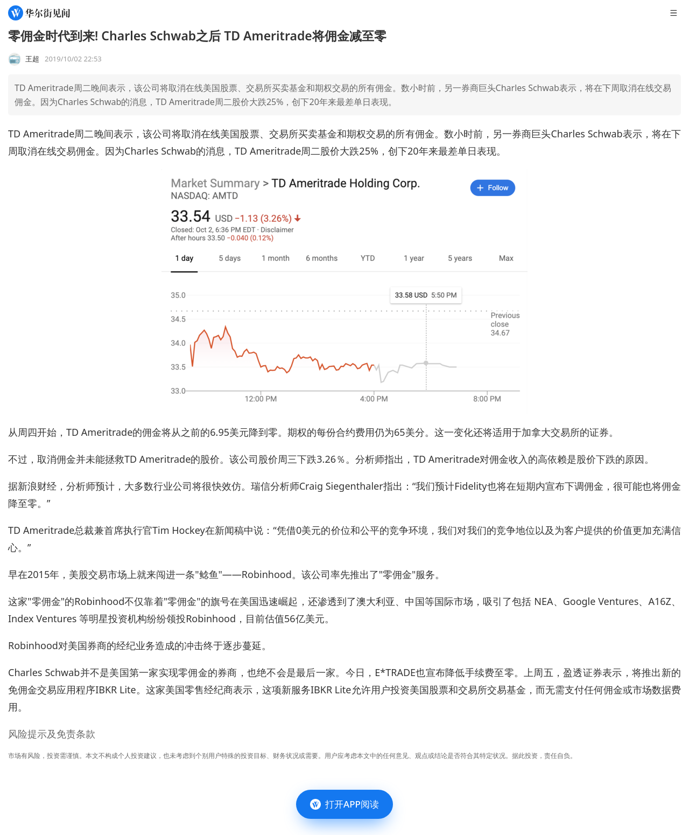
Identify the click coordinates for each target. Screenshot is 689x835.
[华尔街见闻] (39, 12)
